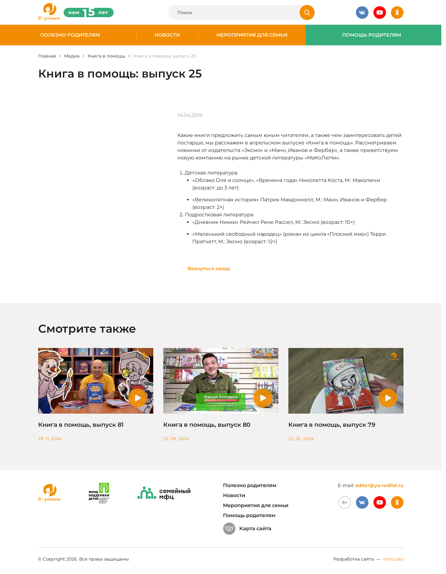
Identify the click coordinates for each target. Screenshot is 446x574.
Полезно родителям (70, 35)
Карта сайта (247, 528)
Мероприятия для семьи (251, 35)
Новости (167, 35)
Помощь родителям (371, 35)
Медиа (71, 56)
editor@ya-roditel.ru (379, 485)
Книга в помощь (106, 56)
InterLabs (393, 559)
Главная (47, 56)
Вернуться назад (209, 268)
